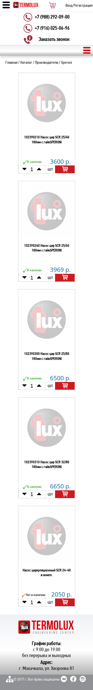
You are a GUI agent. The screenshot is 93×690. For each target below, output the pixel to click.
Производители (46, 63)
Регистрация (83, 6)
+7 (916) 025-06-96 (52, 28)
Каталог (26, 63)
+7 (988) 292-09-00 (52, 17)
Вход (69, 6)
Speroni (66, 63)
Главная (11, 63)
